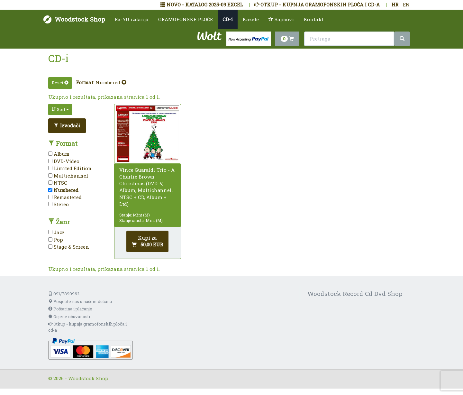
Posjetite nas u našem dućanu (80, 301)
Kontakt (313, 19)
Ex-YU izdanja (132, 19)
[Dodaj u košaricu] (147, 241)
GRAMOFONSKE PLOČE (185, 19)
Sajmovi (281, 19)
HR (394, 4)
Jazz (56, 232)
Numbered (110, 82)
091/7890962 (63, 294)
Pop (55, 239)
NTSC (57, 182)
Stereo (58, 204)
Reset (60, 83)
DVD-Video (63, 161)
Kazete (250, 19)
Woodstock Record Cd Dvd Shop (355, 293)
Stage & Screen (68, 246)
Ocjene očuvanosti (69, 316)
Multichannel (68, 175)
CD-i (227, 19)
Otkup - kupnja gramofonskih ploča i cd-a (87, 327)
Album (58, 154)
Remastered (65, 197)
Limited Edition (70, 168)
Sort (60, 109)
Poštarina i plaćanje (70, 309)
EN (406, 4)
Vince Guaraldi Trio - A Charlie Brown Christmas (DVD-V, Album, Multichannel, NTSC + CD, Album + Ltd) (147, 187)
